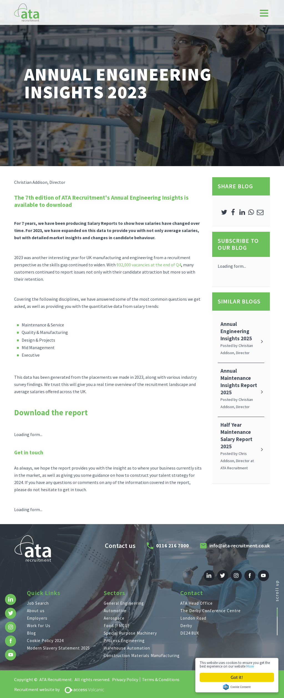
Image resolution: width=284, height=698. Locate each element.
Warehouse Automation (127, 643)
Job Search (38, 598)
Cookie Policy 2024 (45, 636)
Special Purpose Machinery (130, 628)
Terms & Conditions (160, 675)
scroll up (277, 588)
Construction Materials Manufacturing (142, 651)
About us (36, 606)
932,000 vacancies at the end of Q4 (148, 264)
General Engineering (124, 598)
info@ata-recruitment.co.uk (237, 543)
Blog (31, 628)
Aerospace (114, 613)
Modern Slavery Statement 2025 (58, 643)
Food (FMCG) (116, 621)
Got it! (237, 677)
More (222, 666)
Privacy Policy (125, 675)
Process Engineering (124, 636)
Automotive (115, 606)
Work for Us (38, 621)
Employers (37, 613)
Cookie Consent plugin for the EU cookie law (237, 687)
